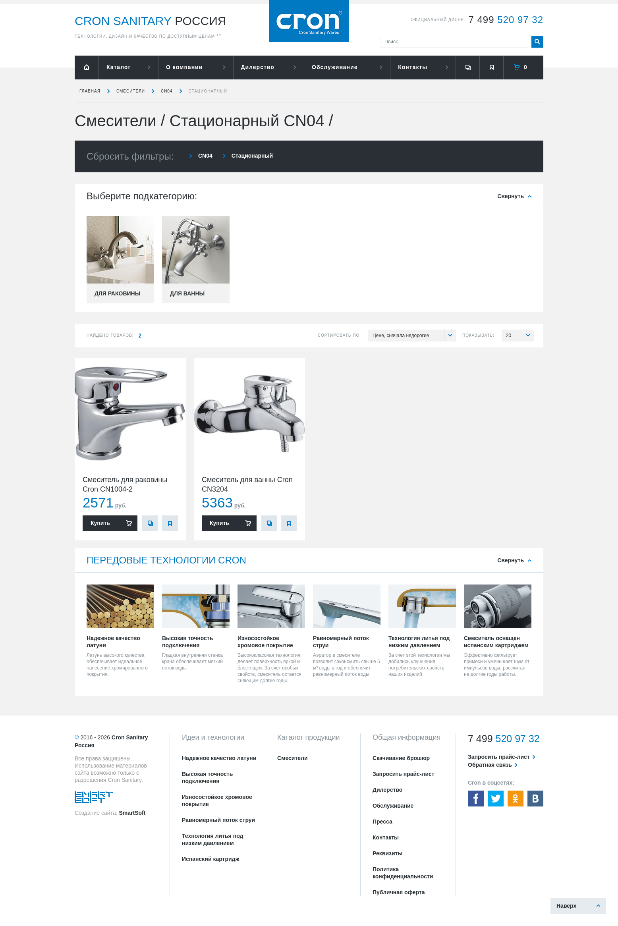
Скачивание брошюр (401, 758)
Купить (100, 523)
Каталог (118, 67)
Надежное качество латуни (219, 758)
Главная (89, 91)
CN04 (167, 91)
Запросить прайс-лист (404, 774)
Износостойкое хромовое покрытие (217, 800)
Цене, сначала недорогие (414, 335)
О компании (184, 67)
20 (520, 335)
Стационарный (208, 91)
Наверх (566, 906)
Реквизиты (387, 853)
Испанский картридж (210, 859)
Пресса (382, 821)
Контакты (412, 67)
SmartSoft (132, 813)
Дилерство (257, 67)
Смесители (130, 91)
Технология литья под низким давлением (212, 839)
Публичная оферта (399, 892)
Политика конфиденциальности (403, 873)
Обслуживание (334, 67)
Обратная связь (490, 765)
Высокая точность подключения (207, 777)
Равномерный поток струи (218, 820)
